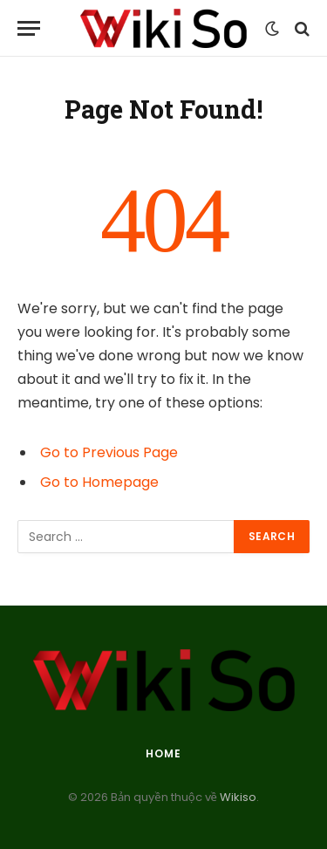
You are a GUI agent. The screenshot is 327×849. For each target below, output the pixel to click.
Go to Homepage (99, 482)
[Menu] (28, 28)
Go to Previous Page (109, 452)
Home (163, 753)
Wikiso (236, 797)
